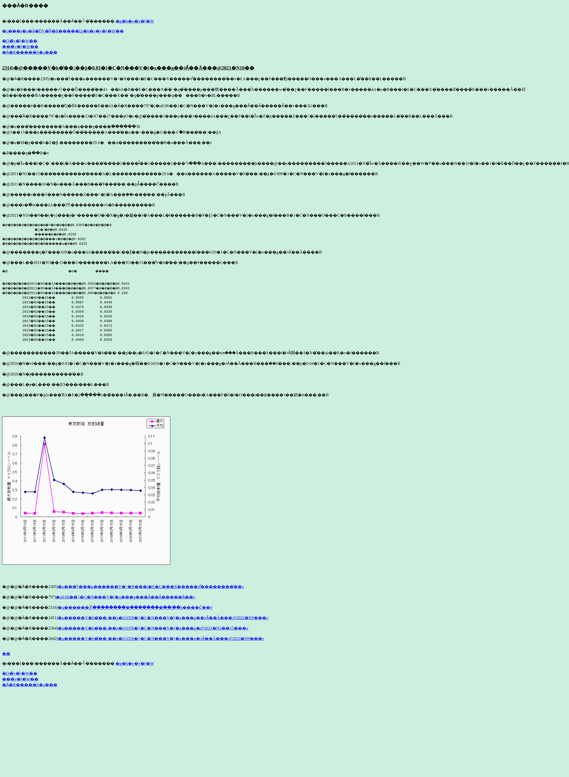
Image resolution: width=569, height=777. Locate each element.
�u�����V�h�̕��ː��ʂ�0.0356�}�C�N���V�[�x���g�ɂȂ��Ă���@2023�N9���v (161, 640)
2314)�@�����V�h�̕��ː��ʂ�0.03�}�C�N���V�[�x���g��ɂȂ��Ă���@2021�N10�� (128, 68)
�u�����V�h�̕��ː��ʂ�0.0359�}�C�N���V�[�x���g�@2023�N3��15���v (153, 630)
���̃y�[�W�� (20, 46)
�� (6, 655)
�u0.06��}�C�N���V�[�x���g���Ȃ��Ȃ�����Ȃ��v (125, 598)
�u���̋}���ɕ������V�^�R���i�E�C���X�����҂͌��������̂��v (151, 588)
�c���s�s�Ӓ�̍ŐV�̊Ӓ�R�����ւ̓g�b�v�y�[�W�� (63, 31)
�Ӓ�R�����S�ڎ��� (29, 52)
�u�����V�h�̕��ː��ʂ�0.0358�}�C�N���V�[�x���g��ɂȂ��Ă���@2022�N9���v (163, 619)
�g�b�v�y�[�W (135, 21)
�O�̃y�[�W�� (19, 41)
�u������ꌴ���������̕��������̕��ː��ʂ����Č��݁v (135, 609)
